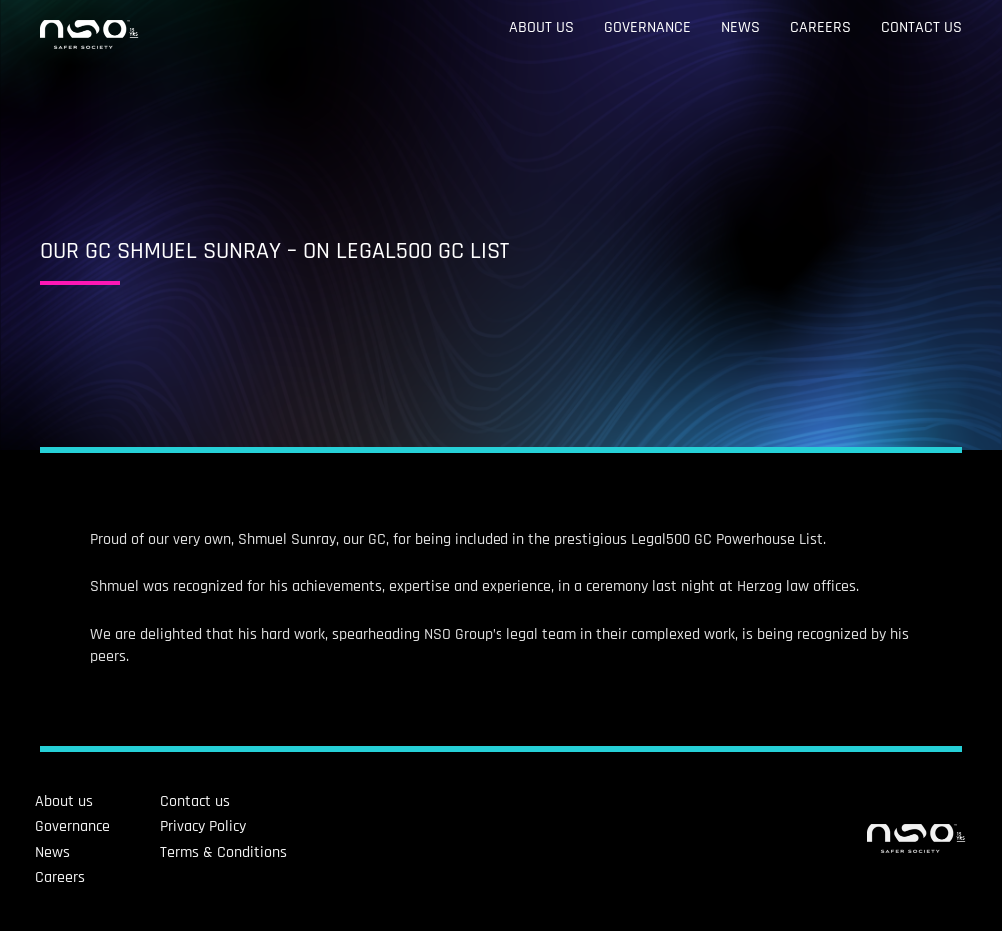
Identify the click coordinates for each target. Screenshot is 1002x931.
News (740, 27)
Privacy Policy (119, 826)
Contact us (921, 27)
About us (541, 27)
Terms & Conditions (139, 852)
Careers (820, 27)
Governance (647, 27)
